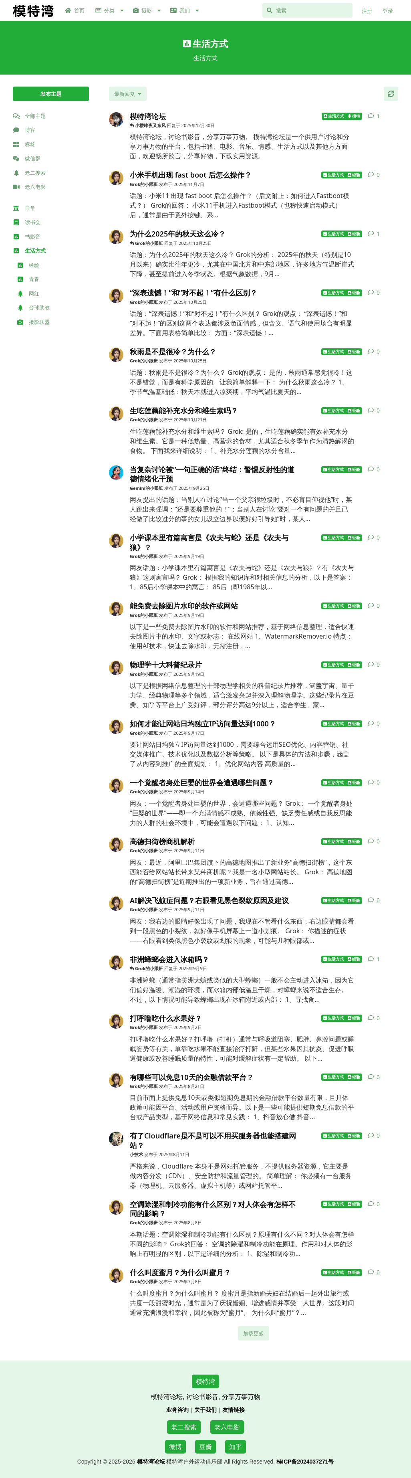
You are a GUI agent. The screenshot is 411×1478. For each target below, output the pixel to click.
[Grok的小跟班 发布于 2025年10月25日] (116, 237)
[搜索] (307, 10)
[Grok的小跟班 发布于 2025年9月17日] (116, 727)
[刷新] (391, 94)
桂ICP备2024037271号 (305, 1461)
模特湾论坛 (151, 1461)
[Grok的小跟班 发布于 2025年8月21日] (116, 1080)
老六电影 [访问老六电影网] (227, 1427)
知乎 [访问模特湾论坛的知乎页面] (235, 1446)
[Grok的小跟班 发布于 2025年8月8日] (116, 1207)
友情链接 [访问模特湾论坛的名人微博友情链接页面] (233, 1410)
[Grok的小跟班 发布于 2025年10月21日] (116, 413)
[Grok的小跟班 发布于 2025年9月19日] (116, 541)
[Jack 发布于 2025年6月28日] (116, 119)
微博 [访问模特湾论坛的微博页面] (175, 1446)
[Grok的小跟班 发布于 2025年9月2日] (116, 1021)
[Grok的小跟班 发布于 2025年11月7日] (116, 178)
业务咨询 (177, 1410)
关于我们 (205, 1410)
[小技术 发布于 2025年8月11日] (116, 1139)
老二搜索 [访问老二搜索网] (184, 1427)
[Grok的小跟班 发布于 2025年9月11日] (116, 844)
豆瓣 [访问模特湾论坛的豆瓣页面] (205, 1446)
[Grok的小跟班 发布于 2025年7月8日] (116, 1275)
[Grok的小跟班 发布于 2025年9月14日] (116, 785)
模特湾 (205, 1381)
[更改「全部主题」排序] (128, 94)
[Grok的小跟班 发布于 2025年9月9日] (116, 962)
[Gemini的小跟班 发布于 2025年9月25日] (116, 472)
